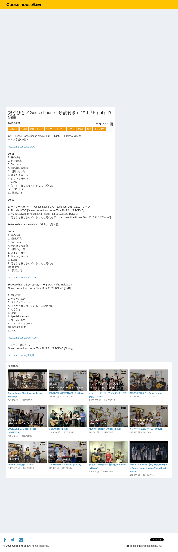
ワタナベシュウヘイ (55, 129)
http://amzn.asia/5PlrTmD (22, 277)
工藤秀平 (13, 129)
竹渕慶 (24, 129)
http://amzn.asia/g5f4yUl (21, 355)
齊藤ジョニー (36, 129)
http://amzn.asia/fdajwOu (21, 146)
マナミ (71, 129)
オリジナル (99, 129)
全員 (89, 129)
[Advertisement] (146, 129)
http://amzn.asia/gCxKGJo (22, 337)
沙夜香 (81, 129)
